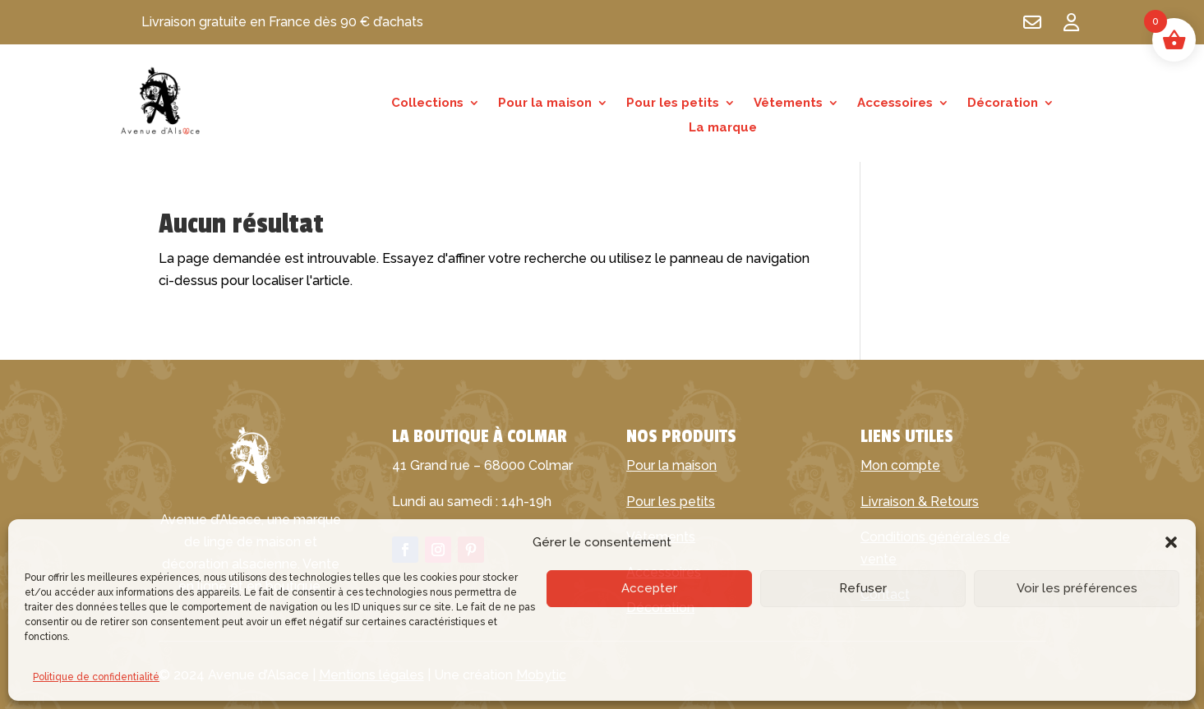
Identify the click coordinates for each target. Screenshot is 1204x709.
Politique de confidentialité (96, 677)
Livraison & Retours (919, 501)
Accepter (649, 588)
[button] (1171, 542)
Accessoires (895, 103)
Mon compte (900, 465)
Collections (427, 103)
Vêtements (788, 103)
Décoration (1002, 103)
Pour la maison (545, 103)
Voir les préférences (1077, 588)
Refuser (863, 588)
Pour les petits (672, 103)
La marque (723, 128)
